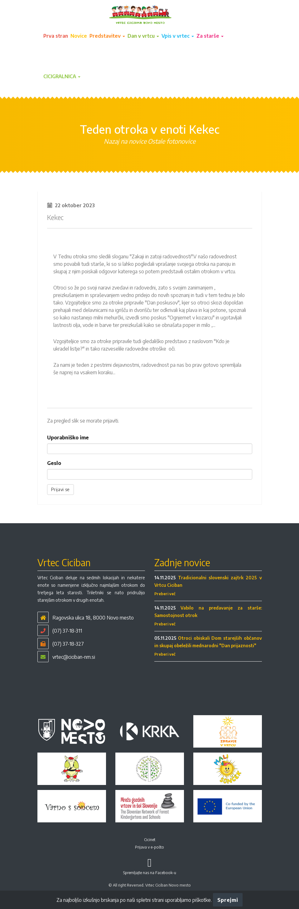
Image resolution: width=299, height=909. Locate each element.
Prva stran (55, 36)
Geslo (54, 463)
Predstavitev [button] (107, 36)
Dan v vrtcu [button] (143, 36)
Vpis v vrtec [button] (178, 36)
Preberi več (165, 593)
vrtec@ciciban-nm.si (73, 657)
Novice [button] (78, 36)
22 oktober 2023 (75, 205)
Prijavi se (60, 489)
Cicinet (149, 839)
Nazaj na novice (125, 141)
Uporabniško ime (68, 437)
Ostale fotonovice (171, 141)
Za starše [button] (210, 36)
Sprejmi (227, 900)
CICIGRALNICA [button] (61, 76)
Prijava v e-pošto (149, 847)
